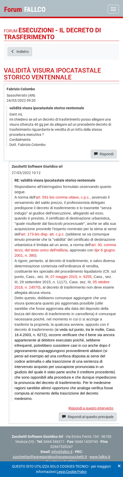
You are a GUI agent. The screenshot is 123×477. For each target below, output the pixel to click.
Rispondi (103, 154)
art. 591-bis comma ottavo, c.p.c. (63, 197)
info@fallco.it (62, 452)
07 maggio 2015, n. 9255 (71, 277)
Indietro (20, 52)
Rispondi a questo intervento (90, 408)
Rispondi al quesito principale (87, 417)
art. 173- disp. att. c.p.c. (43, 234)
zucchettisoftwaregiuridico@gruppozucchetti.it (50, 457)
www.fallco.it (100, 457)
